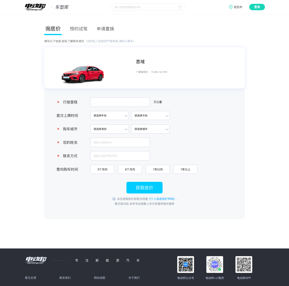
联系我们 (65, 278)
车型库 (61, 7)
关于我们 (134, 278)
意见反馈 (30, 278)
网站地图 (99, 278)
